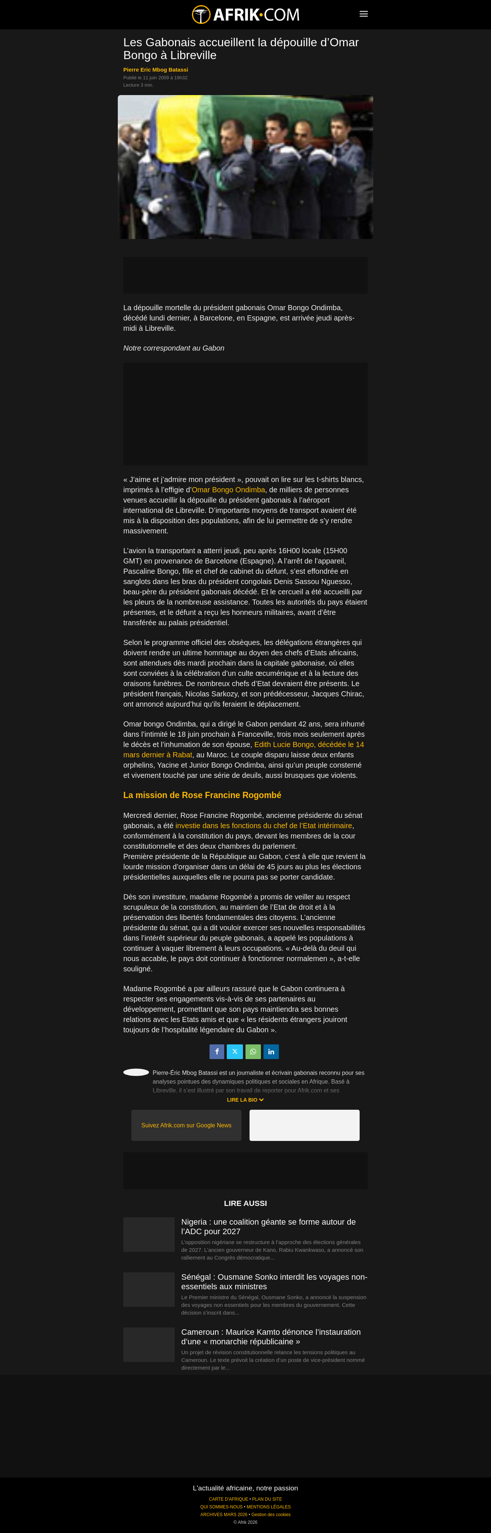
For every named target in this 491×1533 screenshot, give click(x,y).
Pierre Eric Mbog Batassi (155, 69)
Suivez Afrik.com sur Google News (186, 1125)
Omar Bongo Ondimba (228, 490)
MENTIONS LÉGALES (269, 1507)
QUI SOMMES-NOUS (221, 1507)
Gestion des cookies (271, 1514)
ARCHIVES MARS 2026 (223, 1514)
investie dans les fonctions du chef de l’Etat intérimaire (263, 826)
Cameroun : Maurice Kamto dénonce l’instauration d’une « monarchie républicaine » (271, 1336)
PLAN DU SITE (267, 1499)
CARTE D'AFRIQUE (228, 1499)
